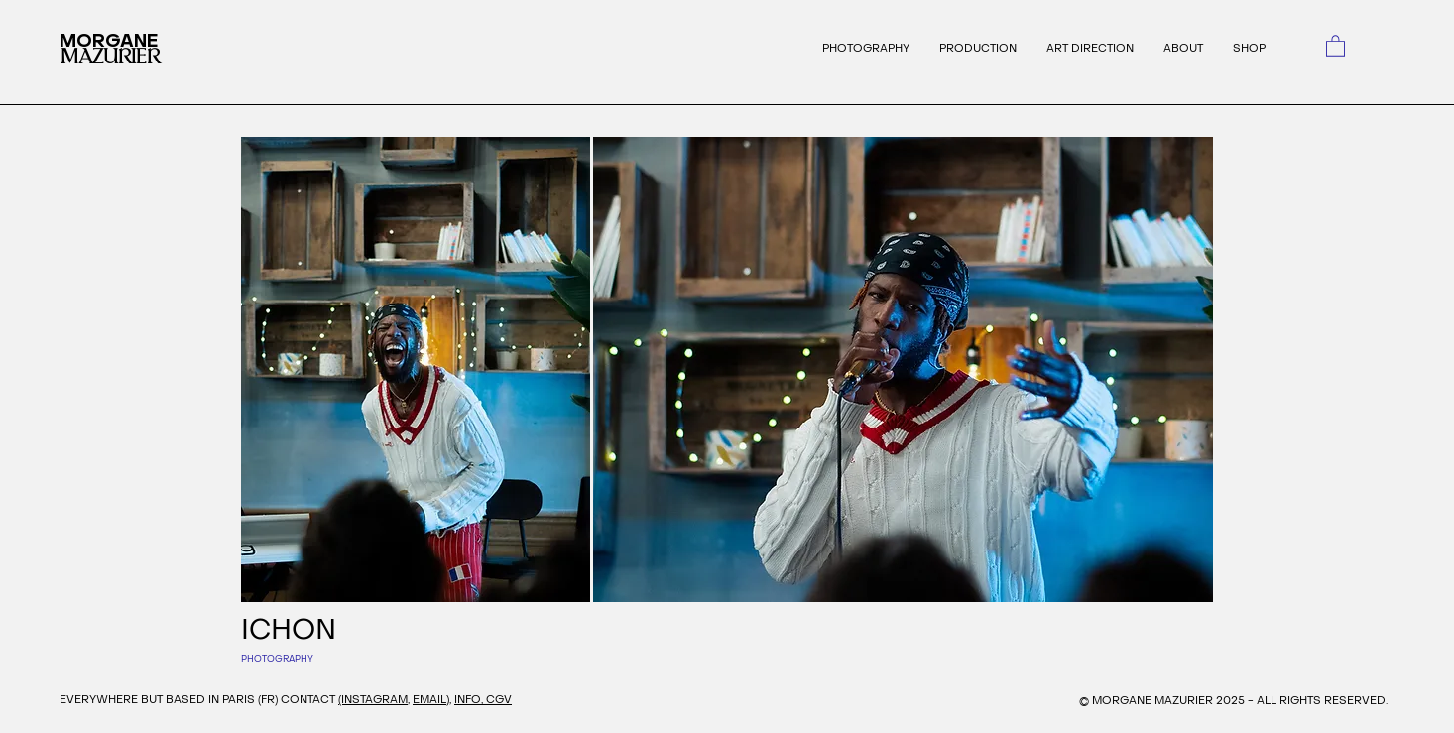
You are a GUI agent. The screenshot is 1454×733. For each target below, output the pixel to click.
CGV (499, 699)
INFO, (470, 699)
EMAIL (429, 699)
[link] (1335, 45)
